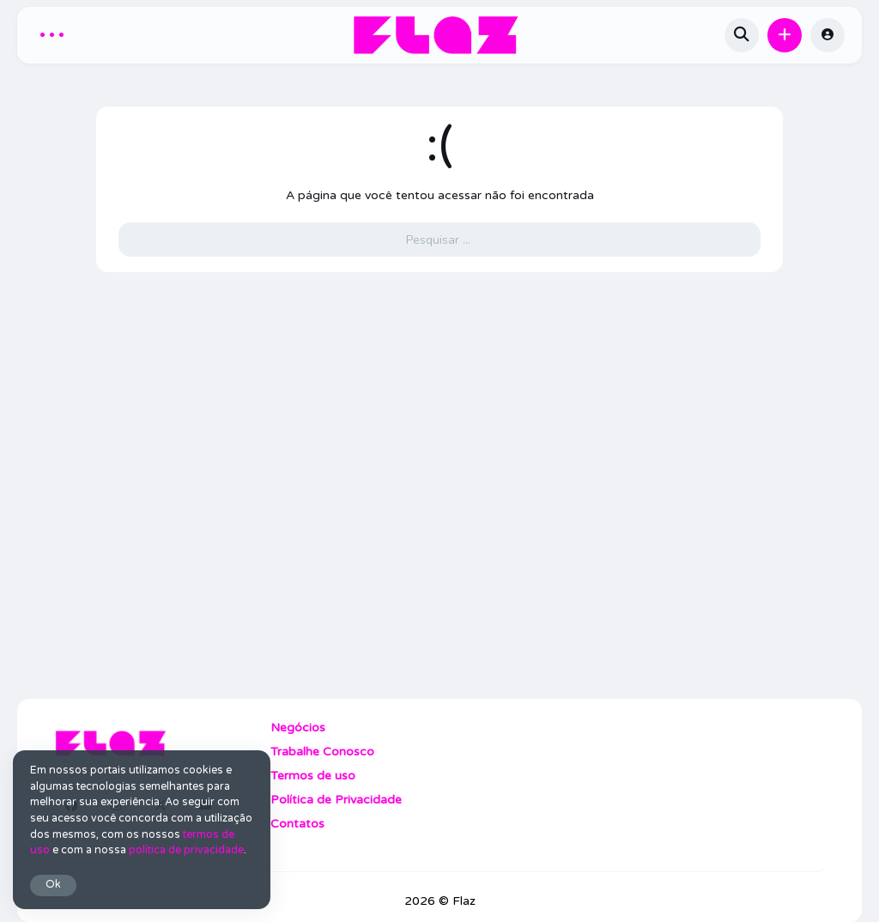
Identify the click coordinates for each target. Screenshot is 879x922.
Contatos (297, 823)
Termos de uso (312, 775)
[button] (784, 35)
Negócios (297, 727)
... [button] (52, 32)
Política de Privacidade (336, 799)
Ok (53, 884)
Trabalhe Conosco (322, 751)
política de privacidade (186, 850)
